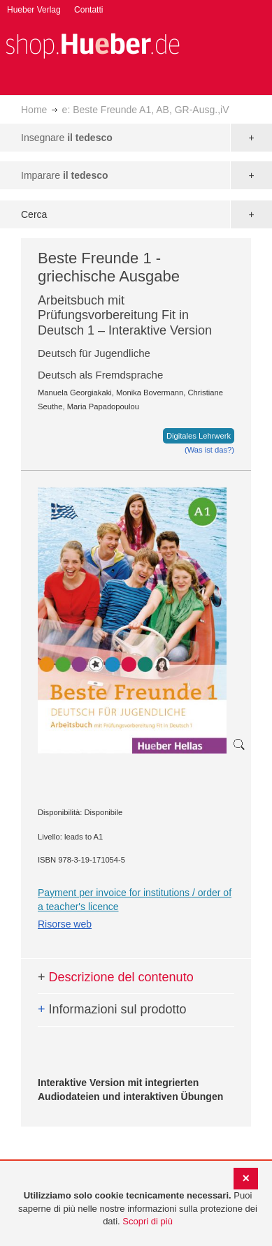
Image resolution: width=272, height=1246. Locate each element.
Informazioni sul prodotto (112, 1009)
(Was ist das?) (209, 450)
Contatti (88, 10)
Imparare (64, 175)
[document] (137, 1209)
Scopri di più (147, 1221)
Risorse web (65, 924)
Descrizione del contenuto (116, 977)
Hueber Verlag (34, 10)
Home (34, 109)
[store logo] (92, 44)
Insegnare (67, 137)
